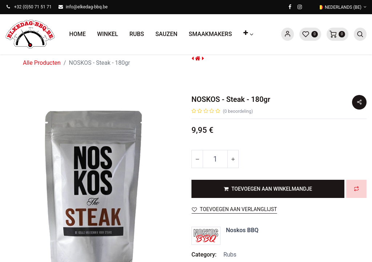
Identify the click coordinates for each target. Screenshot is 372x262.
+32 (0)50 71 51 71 (33, 6)
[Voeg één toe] (232, 159)
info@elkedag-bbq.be (87, 6)
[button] (248, 34)
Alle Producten (42, 62)
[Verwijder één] (197, 159)
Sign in (287, 34)
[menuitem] (77, 34)
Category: (204, 254)
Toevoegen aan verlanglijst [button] (234, 209)
